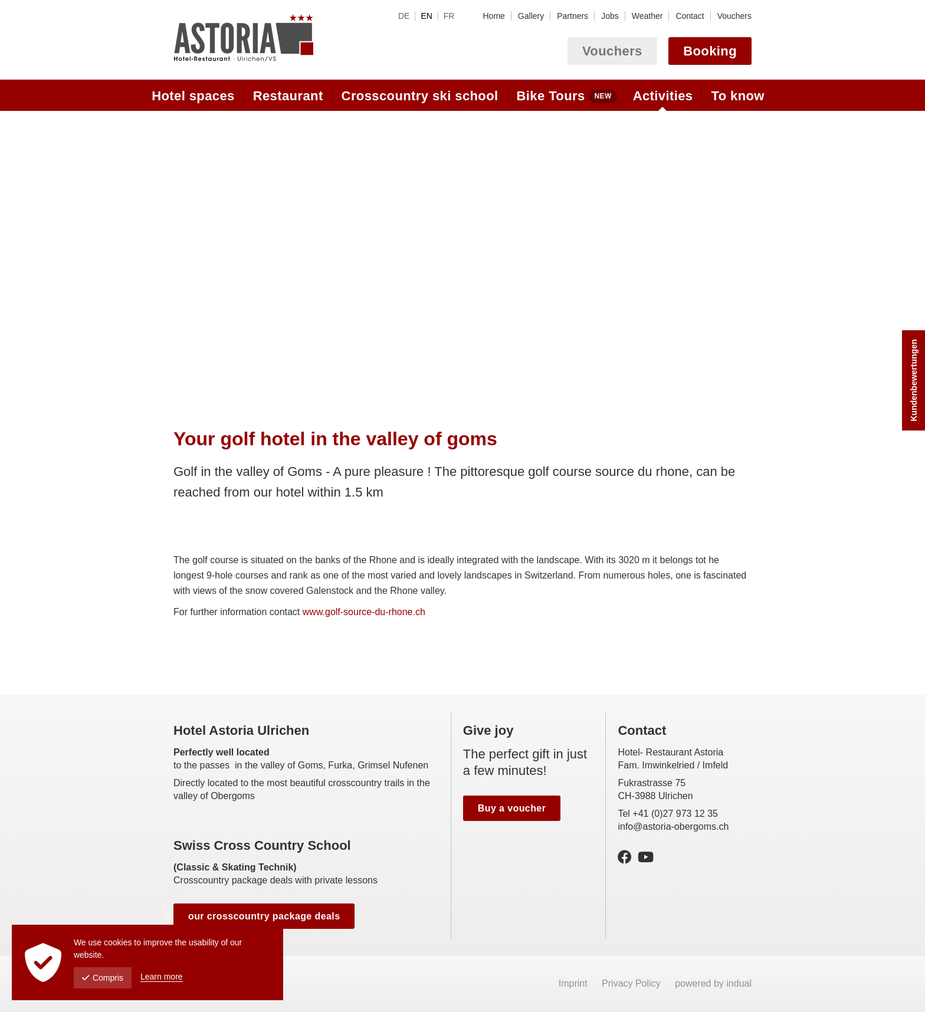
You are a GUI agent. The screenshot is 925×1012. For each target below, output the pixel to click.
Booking (710, 51)
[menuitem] (493, 16)
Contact (642, 730)
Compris (102, 978)
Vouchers (612, 51)
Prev (183, 258)
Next (741, 258)
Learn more (161, 976)
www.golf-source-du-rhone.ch (364, 612)
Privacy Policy (632, 983)
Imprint (574, 983)
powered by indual (713, 983)
